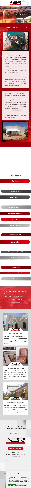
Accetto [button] (10, 485)
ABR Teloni (6, 460)
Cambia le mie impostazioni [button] (21, 485)
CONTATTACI (15, 303)
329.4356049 (18, 432)
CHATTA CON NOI (15, 448)
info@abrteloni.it (17, 433)
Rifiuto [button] (14, 485)
